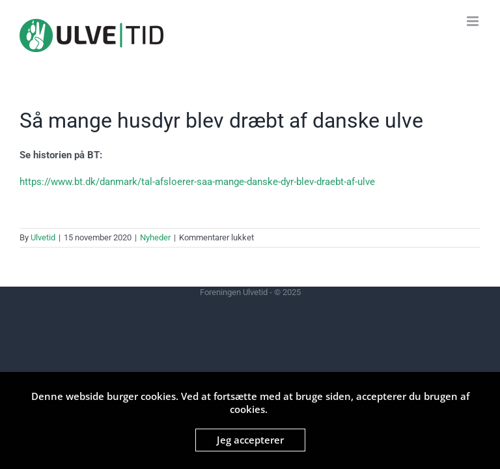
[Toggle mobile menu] (473, 21)
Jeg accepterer (250, 439)
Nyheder (155, 237)
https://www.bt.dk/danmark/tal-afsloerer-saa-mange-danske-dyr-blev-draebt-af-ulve (197, 182)
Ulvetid (43, 237)
